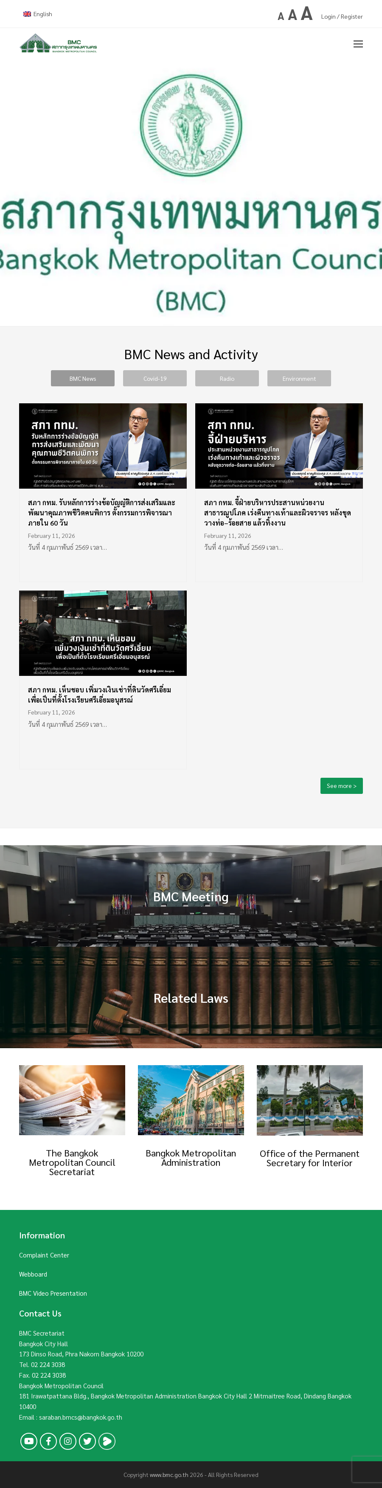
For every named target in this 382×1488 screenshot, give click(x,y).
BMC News (83, 378)
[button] (358, 43)
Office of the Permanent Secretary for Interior (310, 1157)
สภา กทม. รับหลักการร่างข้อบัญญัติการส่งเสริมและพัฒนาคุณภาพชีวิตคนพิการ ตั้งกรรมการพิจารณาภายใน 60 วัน (101, 512)
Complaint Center (44, 1255)
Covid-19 (155, 378)
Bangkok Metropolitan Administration (191, 1157)
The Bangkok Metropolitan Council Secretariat (72, 1162)
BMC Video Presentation (53, 1293)
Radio (227, 378)
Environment (299, 378)
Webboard (33, 1274)
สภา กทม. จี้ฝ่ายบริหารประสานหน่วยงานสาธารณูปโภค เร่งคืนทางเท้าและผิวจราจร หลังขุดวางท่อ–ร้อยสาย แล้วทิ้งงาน (277, 512)
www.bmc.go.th (169, 1474)
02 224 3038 (48, 1364)
